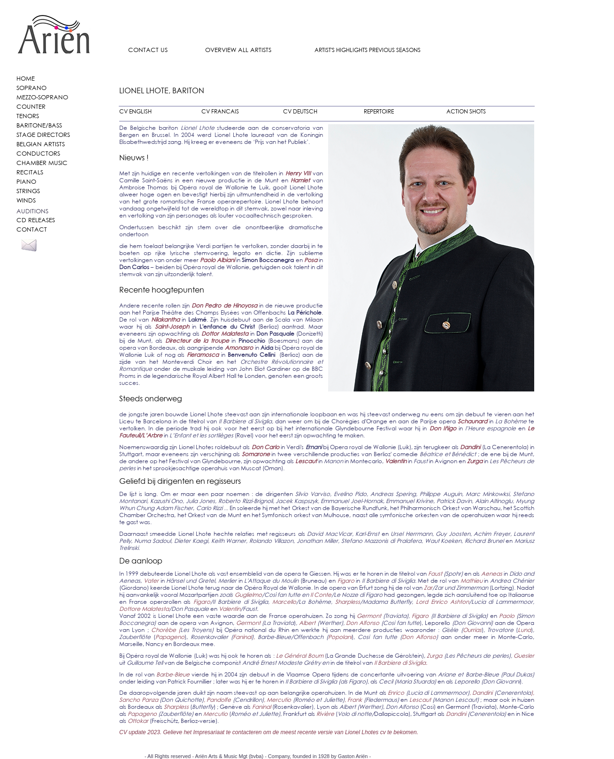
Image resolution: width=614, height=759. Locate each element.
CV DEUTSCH (300, 111)
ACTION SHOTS (466, 111)
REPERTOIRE (379, 111)
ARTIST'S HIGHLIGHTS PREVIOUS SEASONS (368, 49)
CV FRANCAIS (220, 111)
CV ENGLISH (135, 111)
